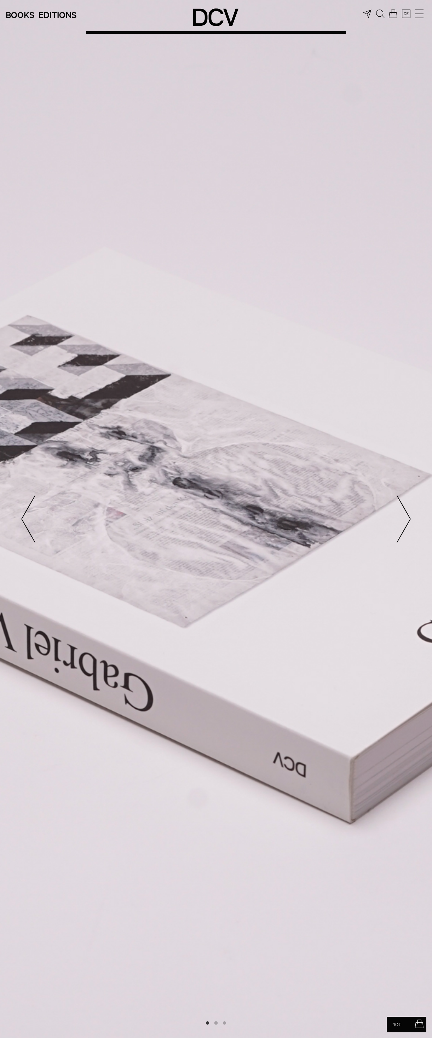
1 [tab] (207, 1023)
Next (403, 519)
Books (20, 15)
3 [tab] (224, 1023)
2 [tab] (216, 1023)
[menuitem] (406, 14)
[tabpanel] (216, 519)
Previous (28, 519)
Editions (57, 15)
